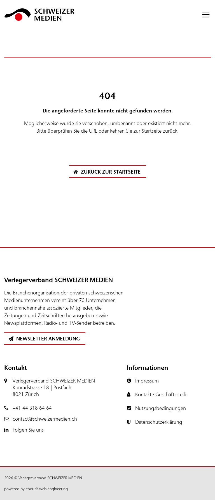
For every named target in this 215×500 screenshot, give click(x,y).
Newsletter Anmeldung (44, 338)
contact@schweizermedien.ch (45, 419)
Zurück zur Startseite (107, 172)
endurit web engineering (47, 489)
